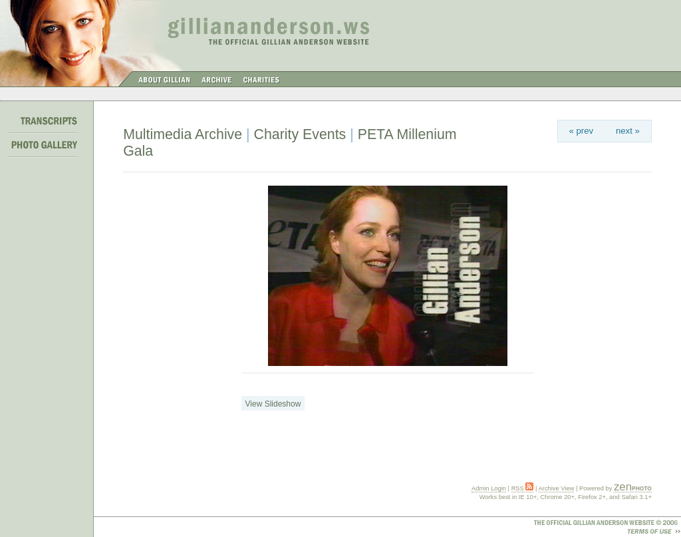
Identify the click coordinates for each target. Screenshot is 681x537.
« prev (581, 131)
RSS (522, 488)
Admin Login (489, 488)
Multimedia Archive (182, 134)
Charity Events (300, 134)
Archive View (557, 488)
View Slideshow (273, 404)
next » (628, 131)
